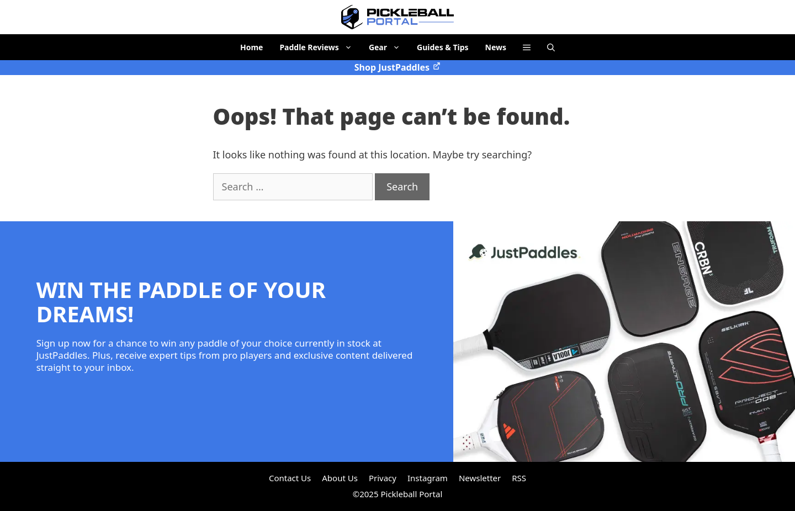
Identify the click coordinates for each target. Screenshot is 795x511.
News (495, 47)
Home (251, 47)
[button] (527, 47)
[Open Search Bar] (551, 47)
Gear (389, 47)
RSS (519, 477)
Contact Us (290, 477)
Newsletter (480, 477)
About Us (340, 477)
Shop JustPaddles (397, 67)
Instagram (427, 477)
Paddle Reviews (319, 47)
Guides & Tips (443, 47)
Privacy (382, 477)
